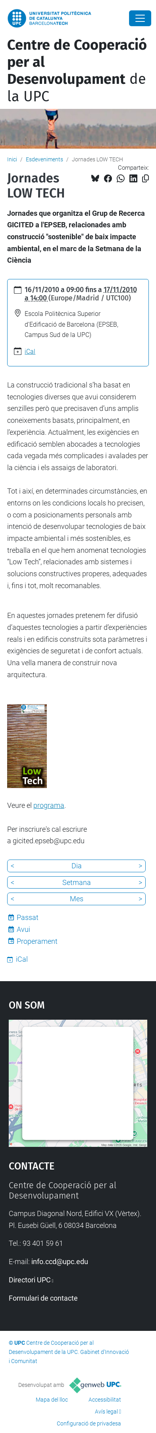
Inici (12, 159)
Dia (76, 866)
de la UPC (77, 70)
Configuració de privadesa (89, 1423)
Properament (37, 941)
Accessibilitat (105, 1399)
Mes (76, 899)
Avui (23, 929)
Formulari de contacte (43, 1298)
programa (48, 805)
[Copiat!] (145, 178)
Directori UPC (30, 1280)
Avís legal (106, 1411)
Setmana (76, 882)
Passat (28, 917)
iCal (30, 351)
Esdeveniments (44, 159)
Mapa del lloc (52, 1399)
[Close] (140, 18)
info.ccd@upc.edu (59, 1261)
